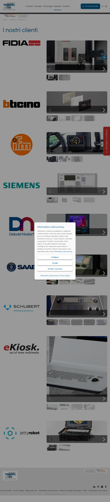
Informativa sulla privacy (49, 277)
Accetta (55, 264)
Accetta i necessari (55, 270)
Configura (55, 258)
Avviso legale (65, 277)
